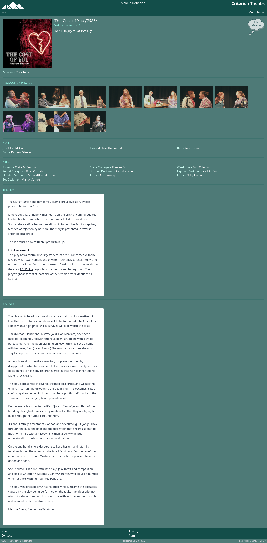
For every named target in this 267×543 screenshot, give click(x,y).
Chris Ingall (23, 72)
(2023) (91, 20)
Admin (133, 535)
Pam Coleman (201, 167)
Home (5, 12)
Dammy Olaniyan (22, 152)
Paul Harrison (124, 171)
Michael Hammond (109, 148)
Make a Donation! (133, 3)
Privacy (133, 531)
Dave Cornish (34, 171)
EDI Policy (26, 269)
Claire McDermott (26, 167)
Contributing (257, 12)
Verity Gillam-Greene (41, 175)
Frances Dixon (121, 167)
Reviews (8, 304)
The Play (9, 190)
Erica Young (107, 175)
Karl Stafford (211, 171)
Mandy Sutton (31, 179)
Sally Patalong (196, 175)
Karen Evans (192, 148)
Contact (6, 535)
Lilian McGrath (17, 148)
